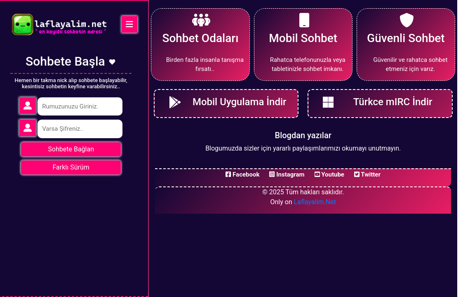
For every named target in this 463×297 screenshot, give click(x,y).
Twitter (367, 174)
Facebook (242, 174)
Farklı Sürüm (71, 167)
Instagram (286, 174)
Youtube (329, 174)
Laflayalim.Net (315, 202)
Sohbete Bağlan (71, 149)
